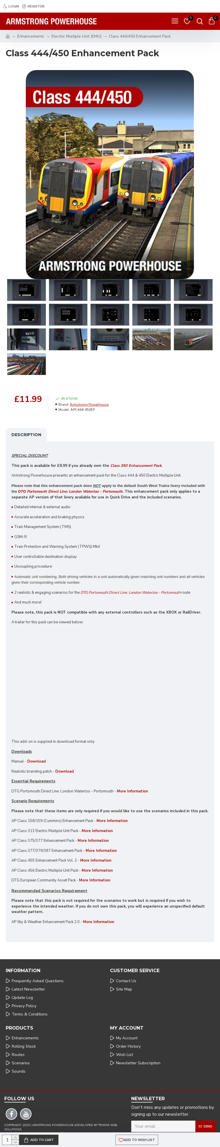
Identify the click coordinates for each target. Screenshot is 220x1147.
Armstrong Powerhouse (89, 404)
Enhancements (30, 36)
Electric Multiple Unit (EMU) (76, 36)
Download (36, 761)
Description (26, 434)
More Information (112, 820)
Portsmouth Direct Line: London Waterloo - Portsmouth (70, 491)
